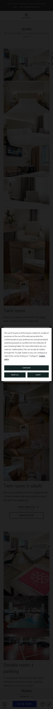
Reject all (15, 375)
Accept (38, 375)
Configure (26, 368)
